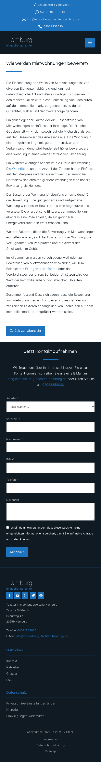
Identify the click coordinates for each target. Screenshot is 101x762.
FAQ (9, 680)
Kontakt (11, 661)
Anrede (11, 398)
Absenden (17, 552)
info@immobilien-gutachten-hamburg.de (53, 19)
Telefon (11, 479)
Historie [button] (12, 710)
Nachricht (12, 500)
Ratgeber (13, 667)
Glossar (11, 674)
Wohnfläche (20, 169)
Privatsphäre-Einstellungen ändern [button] (31, 703)
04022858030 (53, 26)
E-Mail (10, 459)
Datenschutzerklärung (51, 745)
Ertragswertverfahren (41, 269)
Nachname (13, 439)
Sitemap (50, 751)
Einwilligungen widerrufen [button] (25, 716)
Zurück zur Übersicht (25, 331)
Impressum (50, 739)
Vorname (12, 419)
